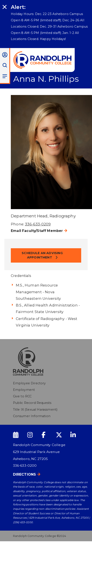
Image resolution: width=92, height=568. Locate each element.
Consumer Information (31, 416)
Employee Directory (29, 383)
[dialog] (79, 555)
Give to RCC (22, 396)
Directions (24, 474)
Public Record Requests (32, 403)
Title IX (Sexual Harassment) (35, 409)
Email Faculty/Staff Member (37, 231)
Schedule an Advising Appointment (42, 255)
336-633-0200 (25, 465)
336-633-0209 (38, 224)
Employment (24, 390)
